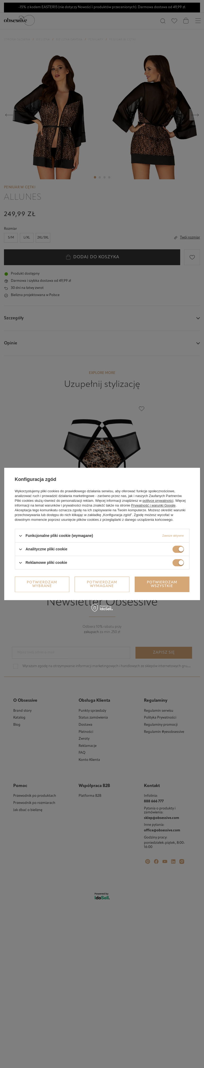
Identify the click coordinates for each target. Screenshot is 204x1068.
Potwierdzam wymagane (102, 584)
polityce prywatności (158, 501)
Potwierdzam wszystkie (162, 584)
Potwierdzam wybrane (42, 584)
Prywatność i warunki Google (153, 505)
